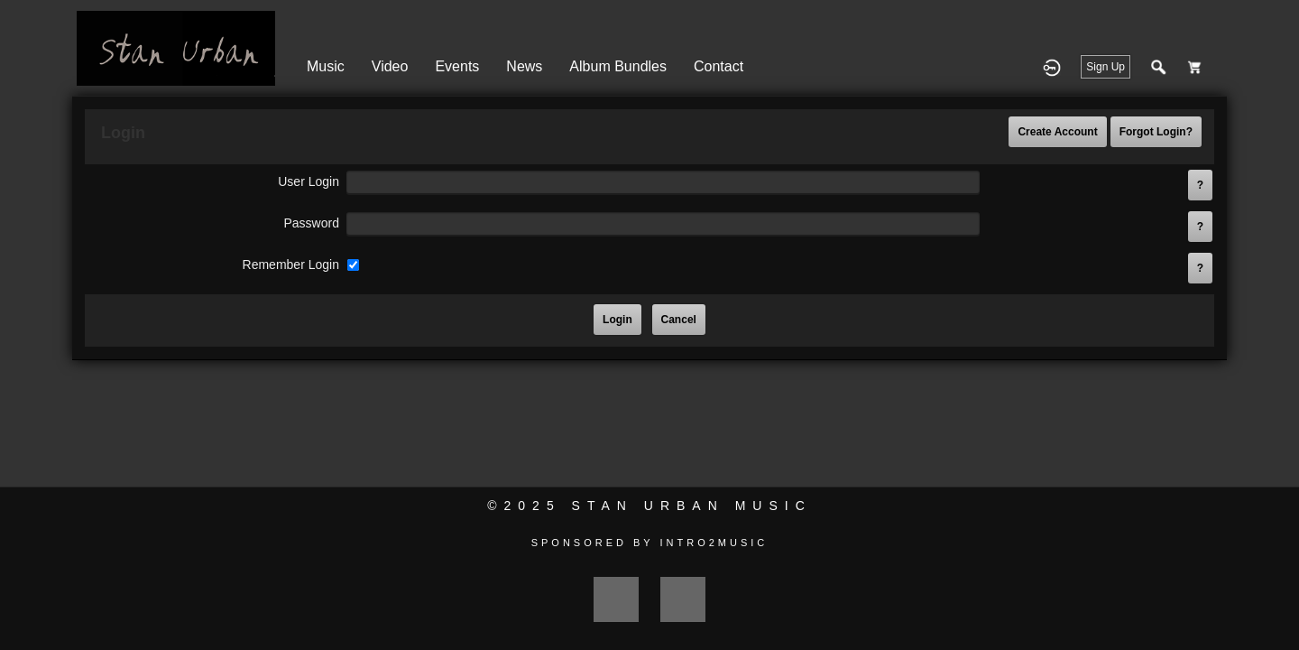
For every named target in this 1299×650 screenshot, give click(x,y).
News (524, 66)
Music (326, 66)
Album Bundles (618, 66)
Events (457, 66)
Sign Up (1105, 66)
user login (308, 181)
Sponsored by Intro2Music (650, 542)
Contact (718, 66)
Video (390, 66)
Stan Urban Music (692, 505)
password (310, 223)
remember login (291, 264)
